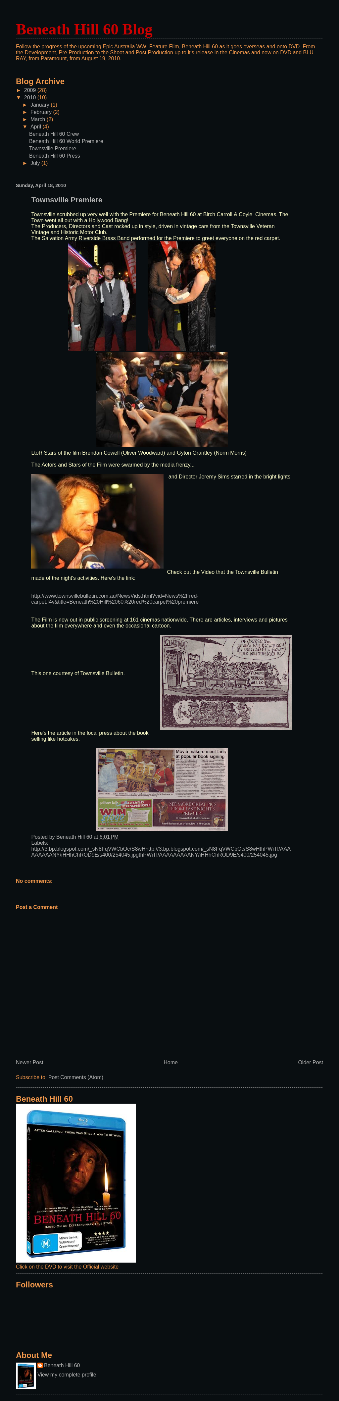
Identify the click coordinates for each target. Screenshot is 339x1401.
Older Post (310, 1062)
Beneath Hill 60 (62, 1365)
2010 (30, 97)
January (40, 105)
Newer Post (29, 1062)
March (38, 119)
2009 (30, 90)
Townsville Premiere (52, 148)
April (36, 126)
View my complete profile (66, 1374)
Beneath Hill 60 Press (54, 156)
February (41, 112)
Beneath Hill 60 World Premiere (66, 141)
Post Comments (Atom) (75, 1077)
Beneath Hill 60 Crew (54, 134)
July (35, 163)
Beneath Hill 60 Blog (84, 29)
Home (171, 1062)
